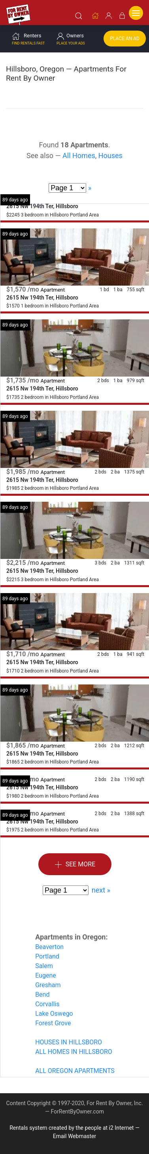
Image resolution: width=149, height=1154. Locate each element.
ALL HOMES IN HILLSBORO (73, 1051)
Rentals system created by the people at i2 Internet (71, 1127)
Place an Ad (125, 38)
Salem (44, 965)
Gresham (47, 984)
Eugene (45, 975)
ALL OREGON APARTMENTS (75, 1070)
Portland (47, 956)
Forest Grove (53, 1022)
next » (101, 889)
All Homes (78, 155)
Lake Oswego (54, 1013)
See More (75, 864)
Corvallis (47, 1003)
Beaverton (49, 946)
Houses (110, 155)
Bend (42, 994)
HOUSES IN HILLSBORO (68, 1042)
